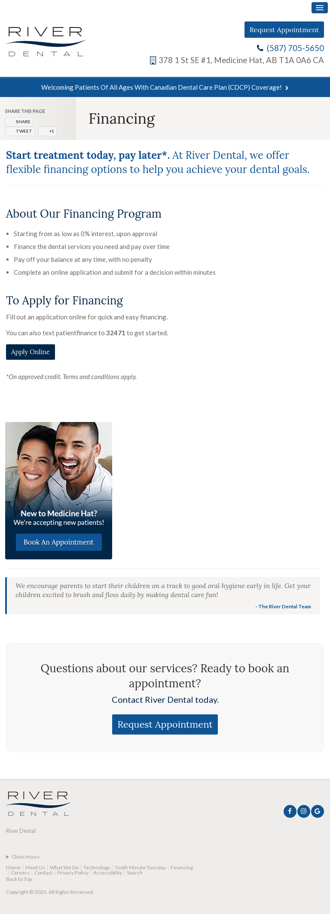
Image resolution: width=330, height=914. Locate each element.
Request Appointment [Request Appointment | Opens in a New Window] (284, 29)
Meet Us (35, 867)
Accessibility (107, 872)
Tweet (24, 131)
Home (13, 867)
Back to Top (19, 879)
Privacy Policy (73, 872)
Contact (43, 872)
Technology (96, 867)
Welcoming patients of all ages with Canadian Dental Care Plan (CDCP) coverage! (161, 87)
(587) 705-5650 (295, 48)
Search (135, 872)
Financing (182, 867)
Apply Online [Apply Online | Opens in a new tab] (30, 352)
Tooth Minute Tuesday (140, 867)
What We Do (64, 867)
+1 (51, 131)
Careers (20, 872)
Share (23, 121)
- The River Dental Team (283, 606)
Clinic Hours (26, 856)
